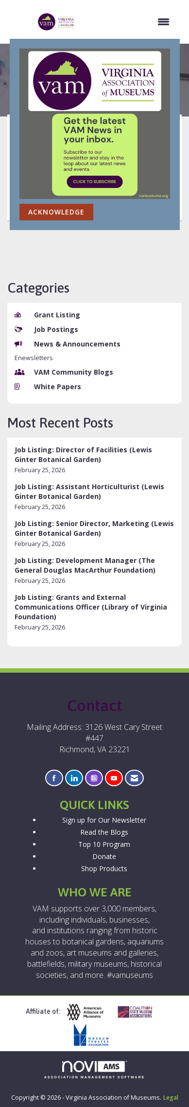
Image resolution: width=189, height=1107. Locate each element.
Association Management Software (94, 1070)
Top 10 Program (104, 844)
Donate (104, 856)
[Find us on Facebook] (54, 778)
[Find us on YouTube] (114, 778)
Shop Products (104, 868)
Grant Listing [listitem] (47, 314)
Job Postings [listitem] (46, 329)
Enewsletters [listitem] (34, 358)
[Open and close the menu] (127, 22)
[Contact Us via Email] (134, 778)
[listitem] (94, 460)
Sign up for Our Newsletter (104, 820)
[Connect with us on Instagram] (94, 778)
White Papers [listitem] (48, 386)
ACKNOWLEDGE (56, 211)
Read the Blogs (104, 832)
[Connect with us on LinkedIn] (74, 778)
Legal (170, 1097)
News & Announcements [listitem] (67, 343)
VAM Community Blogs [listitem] (64, 372)
